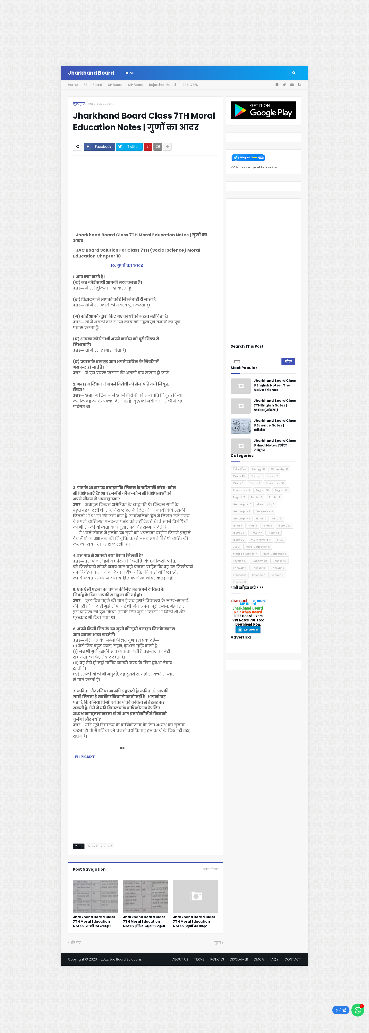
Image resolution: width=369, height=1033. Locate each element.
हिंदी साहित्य (239, 469)
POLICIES (217, 959)
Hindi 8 (252, 525)
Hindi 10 (261, 518)
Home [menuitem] (129, 73)
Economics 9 (241, 490)
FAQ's (274, 959)
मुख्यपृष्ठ (79, 103)
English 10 (262, 490)
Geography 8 (264, 511)
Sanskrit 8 (258, 568)
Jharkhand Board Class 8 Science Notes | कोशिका (275, 425)
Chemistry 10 (279, 469)
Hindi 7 (237, 525)
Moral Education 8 (275, 554)
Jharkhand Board (91, 72)
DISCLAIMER (239, 959)
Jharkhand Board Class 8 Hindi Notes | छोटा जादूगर (275, 445)
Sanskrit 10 (260, 561)
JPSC (280, 540)
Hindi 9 (267, 525)
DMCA (259, 959)
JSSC (236, 547)
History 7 (256, 533)
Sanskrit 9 (277, 568)
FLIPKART (85, 757)
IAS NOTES (190, 84)
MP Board (135, 84)
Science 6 (239, 575)
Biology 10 (258, 469)
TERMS (199, 959)
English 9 (275, 497)
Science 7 (258, 575)
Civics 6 (256, 476)
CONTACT (293, 959)
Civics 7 (272, 476)
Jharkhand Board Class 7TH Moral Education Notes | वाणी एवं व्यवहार (94, 921)
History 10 (284, 525)
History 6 (239, 533)
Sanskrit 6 (279, 561)
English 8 (257, 497)
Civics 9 (254, 483)
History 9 (239, 540)
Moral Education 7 (101, 103)
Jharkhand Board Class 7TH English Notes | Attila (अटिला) (275, 405)
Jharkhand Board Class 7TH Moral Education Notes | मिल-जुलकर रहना (144, 921)
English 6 (281, 490)
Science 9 (239, 582)
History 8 (273, 533)
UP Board (115, 84)
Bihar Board (93, 84)
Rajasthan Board (162, 84)
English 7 (239, 497)
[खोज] (256, 361)
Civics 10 (239, 476)
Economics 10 (275, 483)
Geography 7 (241, 511)
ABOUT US (180, 959)
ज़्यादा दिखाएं (210, 869)
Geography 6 (266, 504)
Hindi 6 (277, 518)
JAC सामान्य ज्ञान (260, 540)
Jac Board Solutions (125, 959)
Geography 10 (242, 504)
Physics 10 (240, 561)
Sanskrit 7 (239, 568)
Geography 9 (241, 518)
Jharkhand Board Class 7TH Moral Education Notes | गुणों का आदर (194, 921)
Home (73, 84)
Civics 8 (238, 483)
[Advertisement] (141, 33)
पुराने (217, 943)
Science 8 (277, 575)
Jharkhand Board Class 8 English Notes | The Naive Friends (275, 385)
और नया (75, 943)
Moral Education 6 (258, 547)
